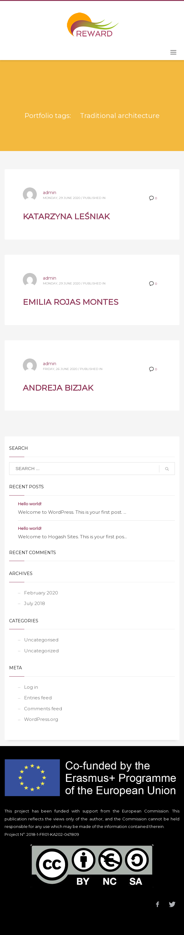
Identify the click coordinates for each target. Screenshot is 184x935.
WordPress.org (41, 719)
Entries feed (38, 698)
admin (49, 192)
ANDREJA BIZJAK (58, 388)
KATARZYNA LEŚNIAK (66, 216)
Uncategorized (41, 651)
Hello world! (29, 503)
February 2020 (41, 593)
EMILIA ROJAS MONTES (70, 302)
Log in (31, 687)
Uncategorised (41, 640)
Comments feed (43, 708)
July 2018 (34, 603)
